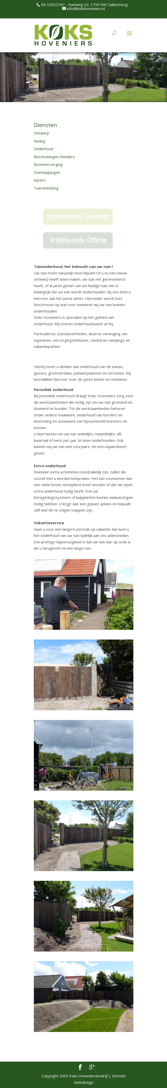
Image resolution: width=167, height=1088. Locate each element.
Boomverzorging (48, 164)
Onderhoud (43, 148)
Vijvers (40, 180)
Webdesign (83, 1082)
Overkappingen (47, 172)
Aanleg (39, 140)
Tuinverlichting (46, 188)
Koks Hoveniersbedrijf (88, 1075)
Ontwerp (41, 132)
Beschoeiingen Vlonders (54, 156)
